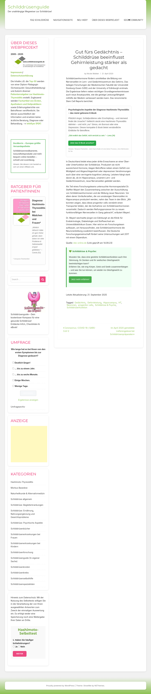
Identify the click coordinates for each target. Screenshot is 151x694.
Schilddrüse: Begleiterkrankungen (27, 505)
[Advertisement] (29, 444)
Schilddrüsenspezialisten (23, 584)
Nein (21, 646)
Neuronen (71, 305)
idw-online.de (80, 243)
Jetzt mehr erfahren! (80, 279)
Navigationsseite (63, 20)
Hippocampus (110, 302)
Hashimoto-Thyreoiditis (22, 482)
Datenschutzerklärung (22, 75)
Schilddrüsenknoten (20, 567)
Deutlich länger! (22, 362)
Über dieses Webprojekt (105, 20)
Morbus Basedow (19, 488)
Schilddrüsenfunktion (77, 307)
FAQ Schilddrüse (39, 20)
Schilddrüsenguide (28, 7)
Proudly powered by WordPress (60, 685)
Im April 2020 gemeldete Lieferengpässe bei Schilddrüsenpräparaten (122, 331)
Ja (15, 646)
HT (120, 302)
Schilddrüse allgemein (21, 499)
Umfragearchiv (18, 406)
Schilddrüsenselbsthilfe (22, 578)
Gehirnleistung (94, 302)
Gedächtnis (80, 302)
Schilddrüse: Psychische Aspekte (27, 523)
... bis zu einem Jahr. (25, 368)
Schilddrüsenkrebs (20, 572)
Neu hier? (82, 20)
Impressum (16, 72)
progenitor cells (85, 305)
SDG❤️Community (133, 20)
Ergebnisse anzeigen (28, 400)
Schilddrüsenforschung (22, 552)
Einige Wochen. (22, 380)
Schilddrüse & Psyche (105, 305)
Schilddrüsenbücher (20, 528)
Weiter (19, 653)
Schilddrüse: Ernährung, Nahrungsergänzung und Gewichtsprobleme (23, 513)
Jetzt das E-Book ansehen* (82, 143)
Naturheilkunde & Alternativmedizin (28, 493)
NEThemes (99, 685)
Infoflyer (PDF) (34, 123)
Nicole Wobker (93, 73)
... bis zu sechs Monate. (26, 374)
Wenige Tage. (21, 386)
